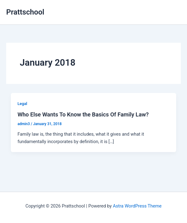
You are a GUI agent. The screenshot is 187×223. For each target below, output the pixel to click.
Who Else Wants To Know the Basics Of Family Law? (83, 114)
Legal (22, 103)
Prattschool (25, 12)
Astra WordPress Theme (137, 206)
